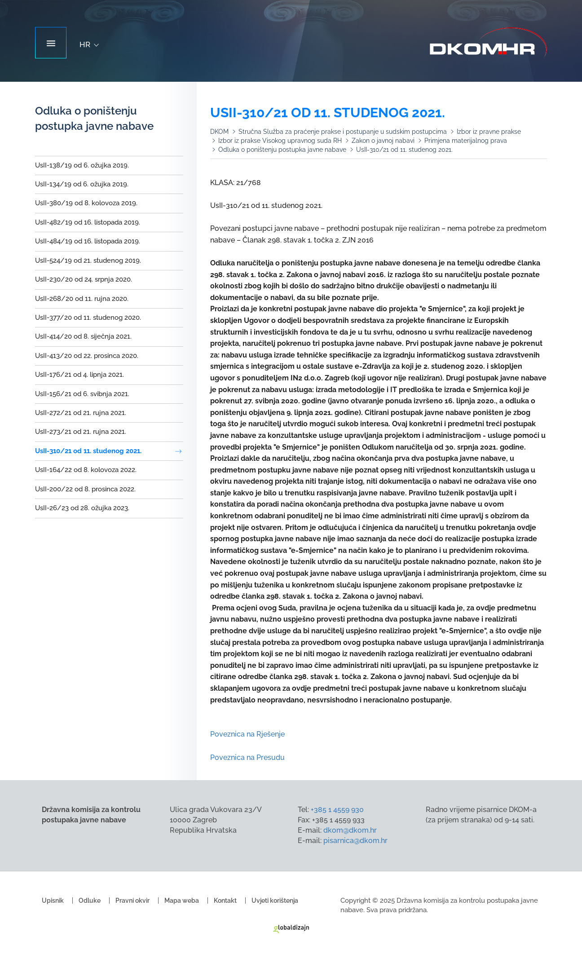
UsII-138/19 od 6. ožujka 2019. (82, 165)
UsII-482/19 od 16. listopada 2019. (87, 222)
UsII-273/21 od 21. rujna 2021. (80, 432)
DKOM (219, 131)
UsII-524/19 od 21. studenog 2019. (88, 260)
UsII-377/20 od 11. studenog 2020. (88, 317)
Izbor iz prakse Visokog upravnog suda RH (280, 140)
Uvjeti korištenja (274, 900)
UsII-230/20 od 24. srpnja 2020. (83, 279)
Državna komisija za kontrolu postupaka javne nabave (488, 43)
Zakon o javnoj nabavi (383, 140)
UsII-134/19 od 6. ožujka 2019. (81, 184)
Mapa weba (181, 900)
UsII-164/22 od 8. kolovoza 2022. (86, 470)
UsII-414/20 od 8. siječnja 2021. (83, 336)
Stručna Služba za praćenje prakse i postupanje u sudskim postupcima (342, 131)
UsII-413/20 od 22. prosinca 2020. (86, 356)
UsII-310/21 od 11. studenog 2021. (88, 451)
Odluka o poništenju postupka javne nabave (282, 149)
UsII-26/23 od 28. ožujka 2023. (82, 508)
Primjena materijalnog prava (465, 140)
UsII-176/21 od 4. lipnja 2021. (79, 375)
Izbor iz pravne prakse (489, 131)
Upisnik (53, 900)
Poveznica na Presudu (248, 757)
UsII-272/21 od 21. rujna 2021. (80, 413)
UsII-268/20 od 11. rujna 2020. (81, 299)
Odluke (90, 900)
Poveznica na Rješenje (247, 734)
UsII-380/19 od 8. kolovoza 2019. (86, 203)
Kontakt (225, 900)
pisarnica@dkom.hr (355, 840)
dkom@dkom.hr (350, 830)
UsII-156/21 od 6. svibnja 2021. (82, 394)
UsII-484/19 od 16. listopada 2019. (87, 241)
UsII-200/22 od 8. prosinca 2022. (85, 489)
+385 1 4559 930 (337, 809)
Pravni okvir (132, 900)
